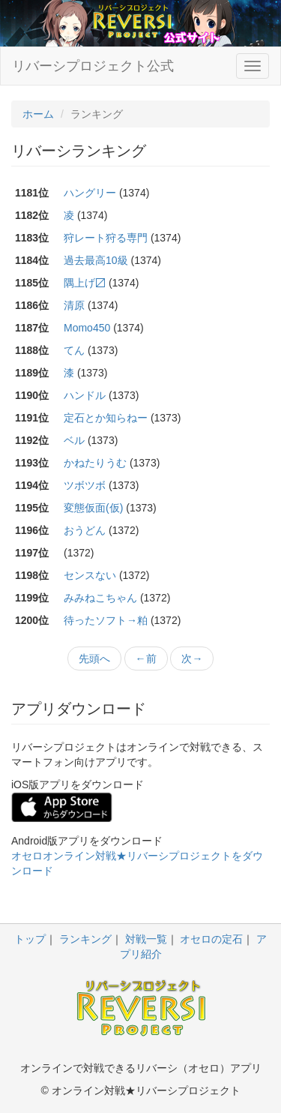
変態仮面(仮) (93, 508)
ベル (74, 440)
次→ (191, 658)
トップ (30, 939)
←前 (146, 658)
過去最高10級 (96, 260)
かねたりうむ (95, 463)
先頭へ (94, 658)
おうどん (85, 530)
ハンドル (85, 395)
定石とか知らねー (106, 418)
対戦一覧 (146, 939)
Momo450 (87, 328)
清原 (74, 305)
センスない (90, 575)
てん (74, 350)
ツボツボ (85, 485)
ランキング (85, 939)
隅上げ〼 (85, 283)
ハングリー (90, 193)
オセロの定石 (211, 939)
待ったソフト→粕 (106, 620)
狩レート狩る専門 (106, 238)
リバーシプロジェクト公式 (93, 66)
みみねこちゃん (100, 598)
